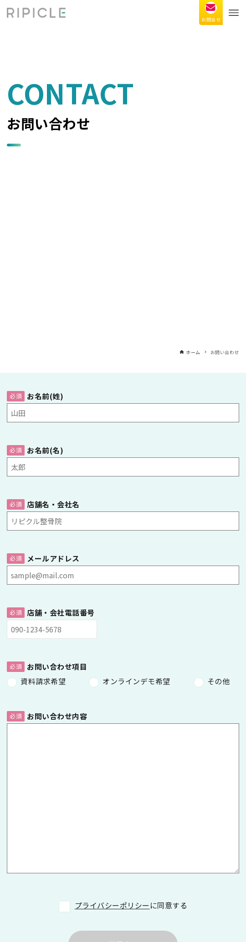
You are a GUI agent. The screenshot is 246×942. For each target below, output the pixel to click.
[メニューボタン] (233, 12)
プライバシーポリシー (112, 905)
